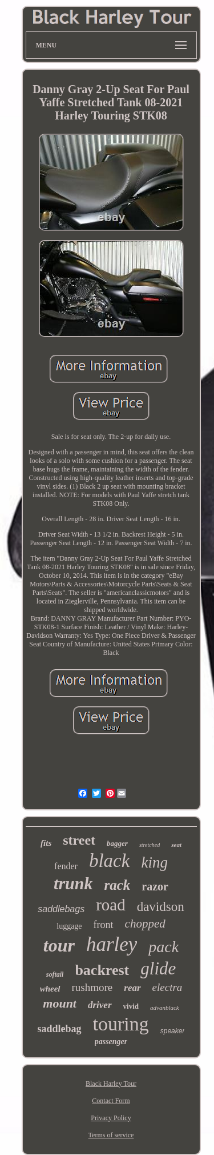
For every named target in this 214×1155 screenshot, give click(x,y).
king (154, 862)
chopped (145, 923)
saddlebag (60, 1028)
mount (59, 1003)
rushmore (92, 987)
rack (117, 885)
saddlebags (61, 909)
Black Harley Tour (111, 1084)
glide (158, 968)
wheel (50, 988)
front (104, 924)
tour (59, 945)
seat (176, 844)
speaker (172, 1031)
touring (121, 1023)
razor (155, 886)
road (111, 905)
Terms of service (111, 1135)
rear (132, 987)
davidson (160, 907)
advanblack (164, 1007)
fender (66, 866)
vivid (131, 1006)
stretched (149, 845)
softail (55, 974)
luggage (69, 926)
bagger (117, 843)
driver (100, 1005)
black (109, 860)
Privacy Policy (111, 1118)
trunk (73, 883)
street (79, 840)
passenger (111, 1041)
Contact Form (111, 1101)
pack (163, 947)
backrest (102, 970)
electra (167, 987)
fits (46, 843)
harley (111, 944)
